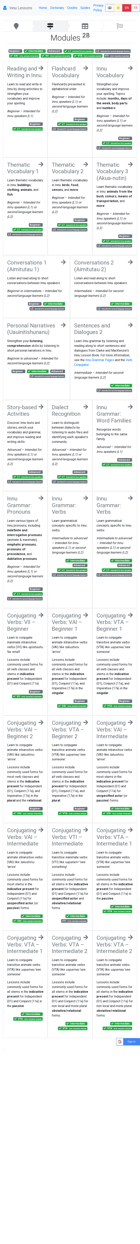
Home (43, 8)
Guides (85, 8)
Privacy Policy (98, 8)
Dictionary (57, 8)
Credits (72, 8)
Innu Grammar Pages (99, 360)
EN (127, 8)
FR (135, 8)
